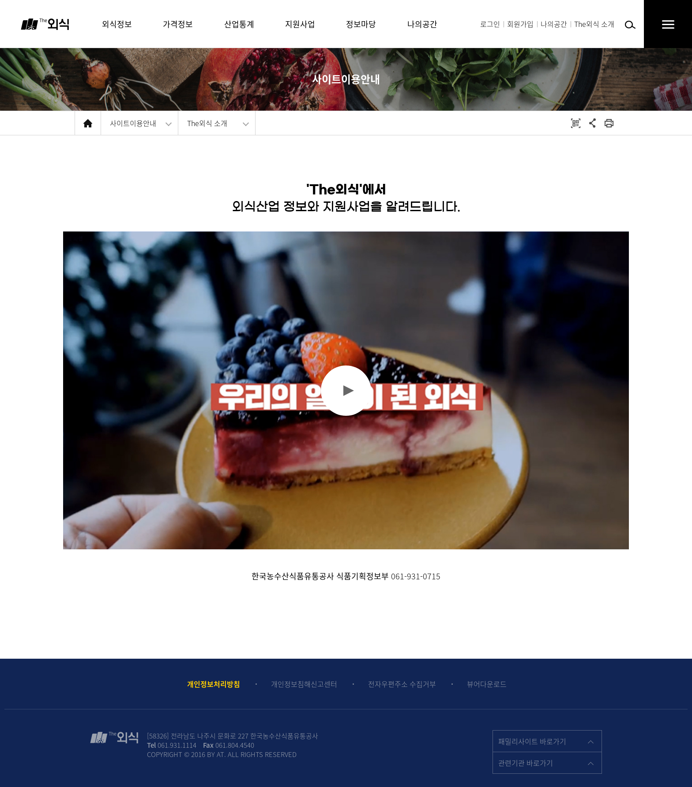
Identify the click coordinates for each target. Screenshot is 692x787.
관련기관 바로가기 (525, 762)
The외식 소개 (594, 23)
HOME (88, 123)
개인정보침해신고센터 (304, 684)
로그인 (490, 23)
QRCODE (575, 123)
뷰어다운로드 (487, 684)
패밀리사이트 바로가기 (532, 741)
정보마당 (361, 24)
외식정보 (117, 24)
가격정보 (178, 24)
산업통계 (239, 24)
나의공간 (554, 23)
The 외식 (45, 24)
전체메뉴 (659, 24)
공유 (592, 123)
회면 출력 (609, 123)
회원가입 (520, 23)
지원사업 (300, 24)
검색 (630, 25)
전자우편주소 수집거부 (402, 684)
